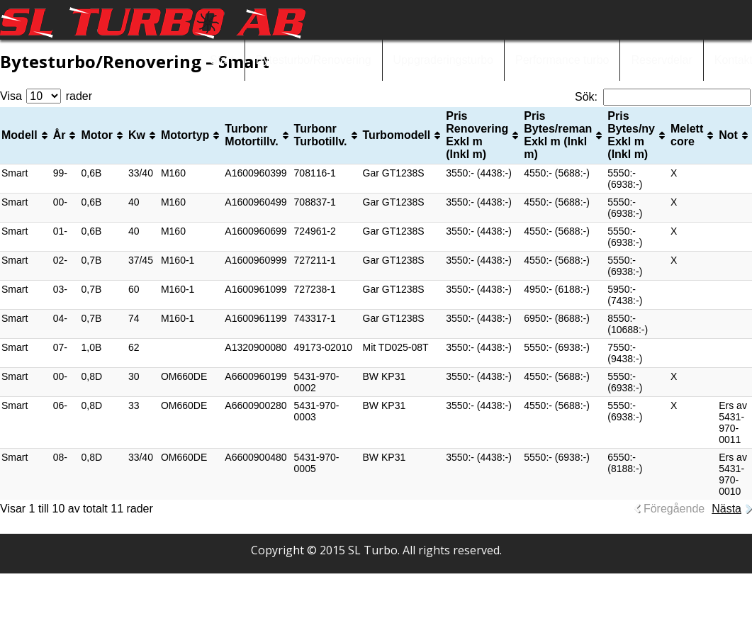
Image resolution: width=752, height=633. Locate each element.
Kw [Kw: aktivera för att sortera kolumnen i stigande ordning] (136, 135)
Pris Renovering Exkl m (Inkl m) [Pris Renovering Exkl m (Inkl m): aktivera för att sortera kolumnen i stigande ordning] (477, 135)
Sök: (663, 97)
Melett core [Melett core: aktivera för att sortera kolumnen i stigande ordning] (686, 135)
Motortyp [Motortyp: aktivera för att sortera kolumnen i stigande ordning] (185, 135)
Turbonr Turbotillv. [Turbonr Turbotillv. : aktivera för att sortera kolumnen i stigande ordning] (320, 135)
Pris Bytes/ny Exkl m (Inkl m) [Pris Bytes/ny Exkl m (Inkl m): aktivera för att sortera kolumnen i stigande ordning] (631, 135)
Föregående (674, 509)
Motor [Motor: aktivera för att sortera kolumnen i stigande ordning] (96, 135)
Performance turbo (562, 60)
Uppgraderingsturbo (443, 60)
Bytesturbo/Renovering (313, 60)
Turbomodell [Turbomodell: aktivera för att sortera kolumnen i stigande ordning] (397, 135)
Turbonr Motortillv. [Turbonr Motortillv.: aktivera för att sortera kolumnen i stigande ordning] (251, 135)
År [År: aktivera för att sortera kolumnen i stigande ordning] (59, 135)
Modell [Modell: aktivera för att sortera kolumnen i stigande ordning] (19, 135)
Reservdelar (661, 60)
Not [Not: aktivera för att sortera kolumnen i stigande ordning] (728, 135)
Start (222, 60)
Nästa (726, 509)
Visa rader (46, 96)
